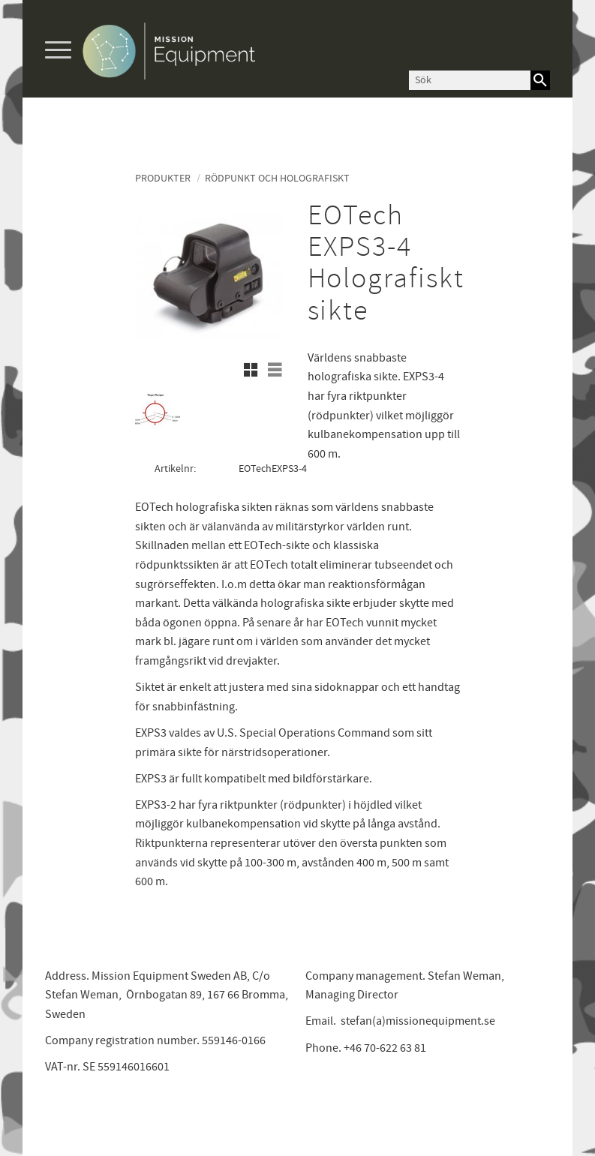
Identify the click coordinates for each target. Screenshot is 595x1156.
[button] (58, 51)
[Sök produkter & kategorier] (469, 80)
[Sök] (540, 80)
